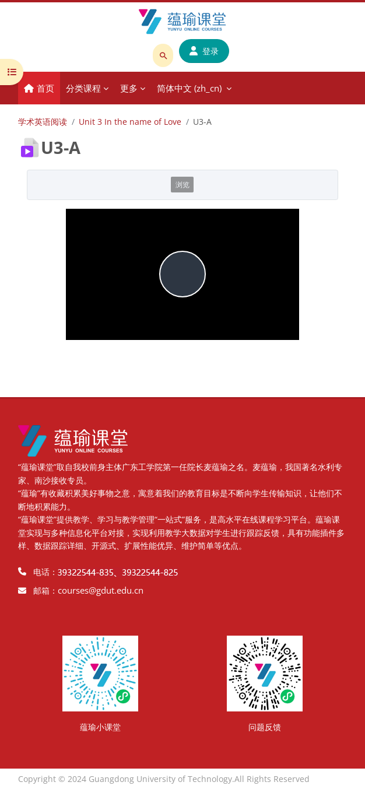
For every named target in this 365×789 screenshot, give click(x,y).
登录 (204, 51)
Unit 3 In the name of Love (130, 121)
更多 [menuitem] (129, 88)
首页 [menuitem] (45, 88)
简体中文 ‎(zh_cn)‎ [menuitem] (189, 88)
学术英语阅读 (42, 121)
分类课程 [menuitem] (83, 88)
